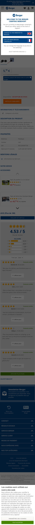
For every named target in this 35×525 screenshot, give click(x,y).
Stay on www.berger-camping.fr (17, 40)
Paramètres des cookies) (17, 519)
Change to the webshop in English (17, 33)
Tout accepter (17, 522)
